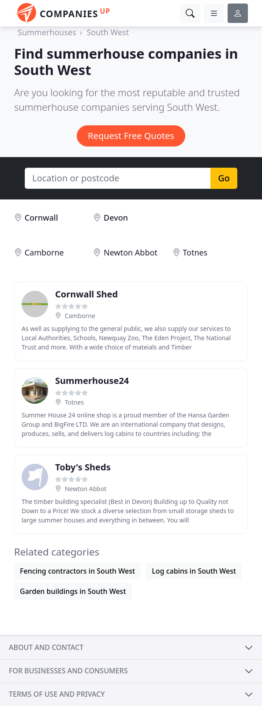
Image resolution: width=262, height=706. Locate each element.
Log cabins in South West (194, 571)
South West (107, 32)
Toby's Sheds (83, 467)
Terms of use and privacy (57, 694)
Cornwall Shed (86, 294)
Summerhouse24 (92, 381)
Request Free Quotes (131, 136)
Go (224, 178)
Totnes (195, 252)
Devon (116, 217)
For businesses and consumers (68, 671)
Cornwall (41, 217)
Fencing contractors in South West (77, 571)
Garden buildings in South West (73, 591)
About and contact (46, 647)
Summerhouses (47, 32)
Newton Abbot (130, 252)
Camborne (44, 252)
